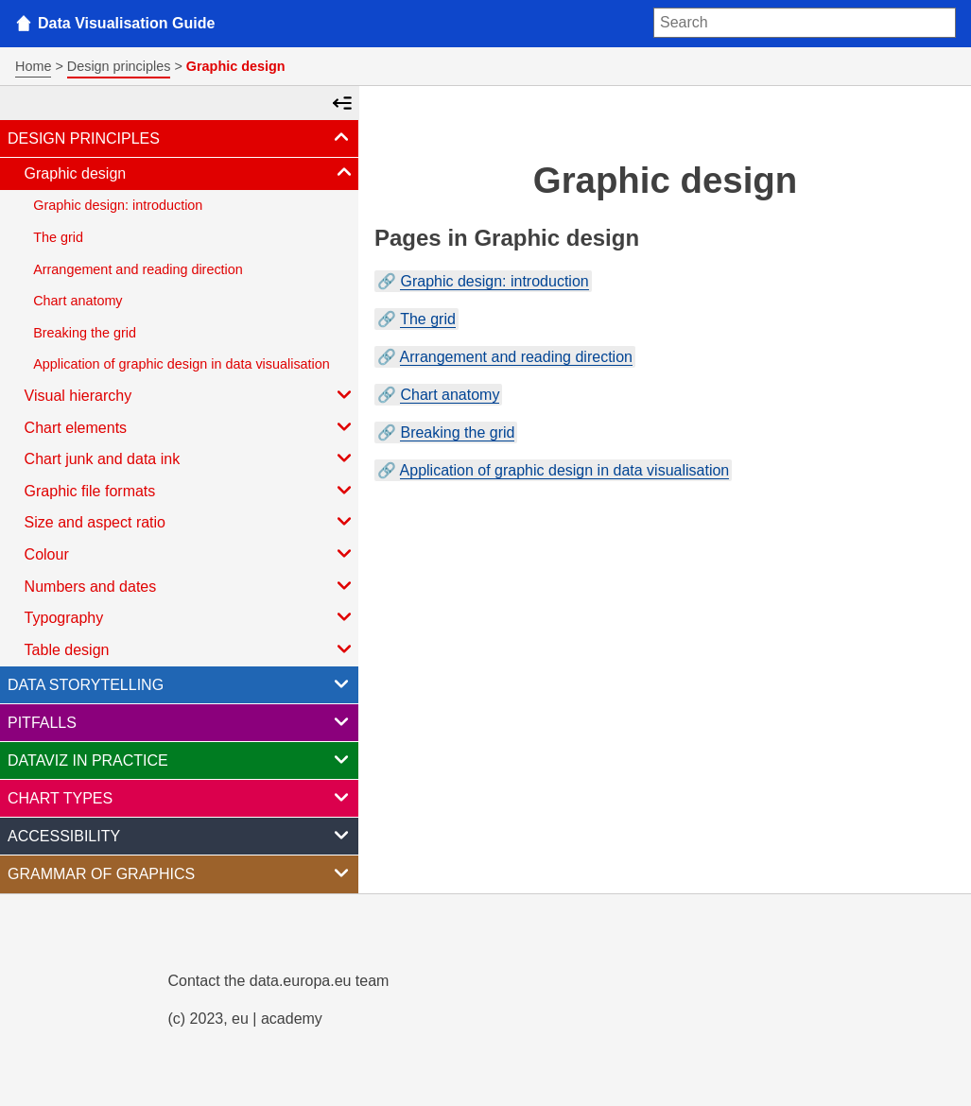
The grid (58, 237)
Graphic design (190, 172)
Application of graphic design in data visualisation (181, 364)
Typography (190, 616)
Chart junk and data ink (190, 457)
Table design (190, 648)
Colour (190, 553)
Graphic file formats (190, 489)
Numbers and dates (190, 585)
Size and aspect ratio (190, 520)
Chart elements (190, 426)
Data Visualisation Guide (126, 23)
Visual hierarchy (190, 394)
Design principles (119, 66)
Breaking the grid (84, 332)
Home (33, 66)
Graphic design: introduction (117, 205)
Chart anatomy (77, 300)
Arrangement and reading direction (138, 269)
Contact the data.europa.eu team (279, 981)
